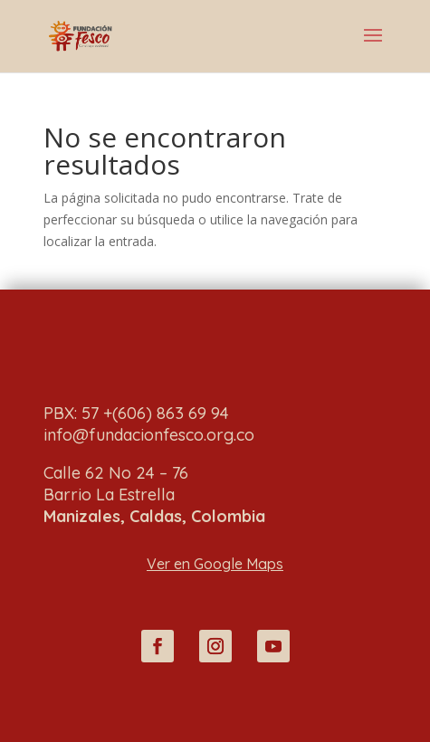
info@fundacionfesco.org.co (148, 434)
